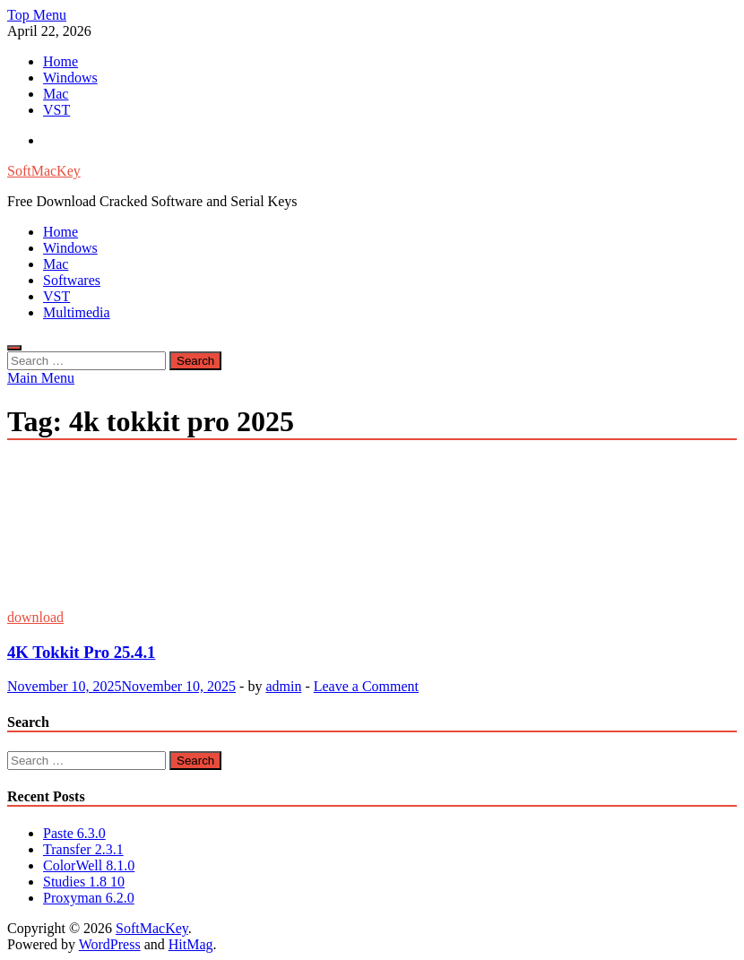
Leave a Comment (366, 686)
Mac (55, 93)
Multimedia (76, 312)
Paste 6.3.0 (74, 833)
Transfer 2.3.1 (83, 849)
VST (56, 109)
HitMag (191, 944)
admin (283, 686)
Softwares (71, 280)
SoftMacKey (44, 170)
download (35, 617)
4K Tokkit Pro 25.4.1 (81, 652)
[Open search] (14, 347)
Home (60, 61)
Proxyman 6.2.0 (88, 897)
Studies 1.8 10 (84, 881)
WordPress (110, 944)
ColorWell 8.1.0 (88, 865)
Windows (70, 77)
